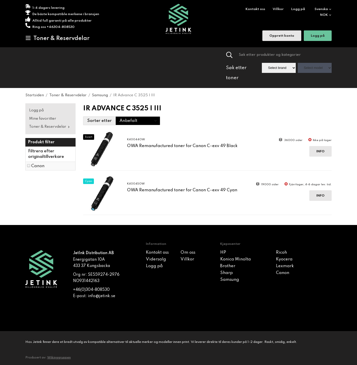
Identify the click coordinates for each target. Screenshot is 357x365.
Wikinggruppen (59, 357)
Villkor (278, 9)
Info (320, 151)
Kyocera (284, 259)
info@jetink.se (101, 296)
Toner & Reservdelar (57, 38)
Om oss (188, 252)
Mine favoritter (42, 119)
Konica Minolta (235, 259)
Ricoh (281, 252)
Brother (227, 266)
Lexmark (285, 266)
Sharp (226, 273)
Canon (37, 166)
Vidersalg (156, 259)
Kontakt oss (255, 9)
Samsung (229, 280)
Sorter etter (99, 121)
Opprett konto (281, 36)
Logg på (298, 9)
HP (223, 252)
